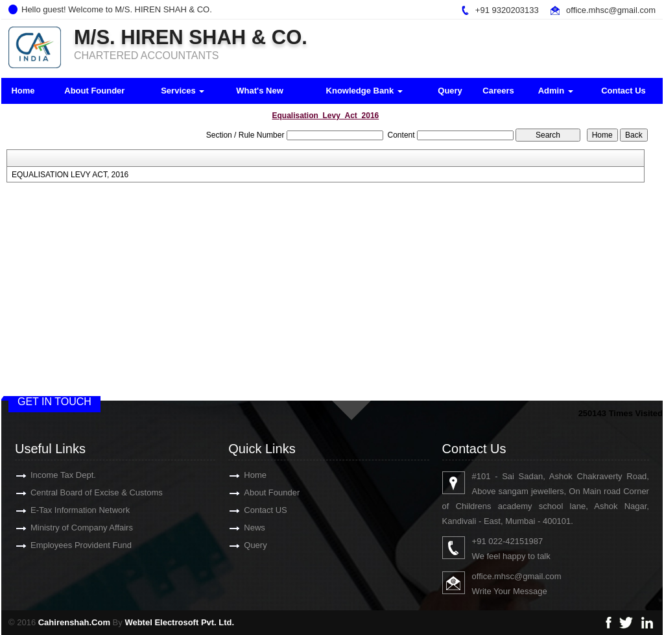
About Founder (94, 90)
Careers (498, 90)
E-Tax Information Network (61, 510)
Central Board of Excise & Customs (78, 492)
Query (450, 90)
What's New (259, 90)
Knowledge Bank (364, 90)
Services (182, 90)
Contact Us (623, 90)
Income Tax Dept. (44, 475)
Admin (555, 90)
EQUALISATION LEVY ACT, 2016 (70, 174)
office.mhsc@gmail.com (611, 10)
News (235, 527)
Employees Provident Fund (62, 545)
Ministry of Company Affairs (63, 527)
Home (22, 90)
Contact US (246, 510)
